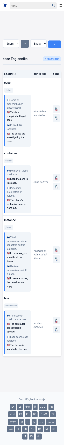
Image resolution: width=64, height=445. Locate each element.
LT (25, 436)
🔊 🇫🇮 (56, 118)
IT (28, 421)
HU (38, 436)
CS (25, 429)
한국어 (13, 421)
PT (20, 414)
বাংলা (12, 414)
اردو (41, 421)
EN (13, 406)
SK (54, 429)
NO (32, 429)
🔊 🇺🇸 (56, 109)
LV (31, 436)
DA (39, 429)
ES (20, 406)
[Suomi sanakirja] (6, 5)
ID (34, 421)
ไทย (11, 429)
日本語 (43, 414)
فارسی (51, 421)
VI (22, 421)
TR (53, 414)
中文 (27, 406)
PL (18, 429)
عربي (43, 406)
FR (51, 406)
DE (34, 414)
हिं (35, 406)
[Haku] (27, 5)
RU (27, 414)
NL (46, 429)
